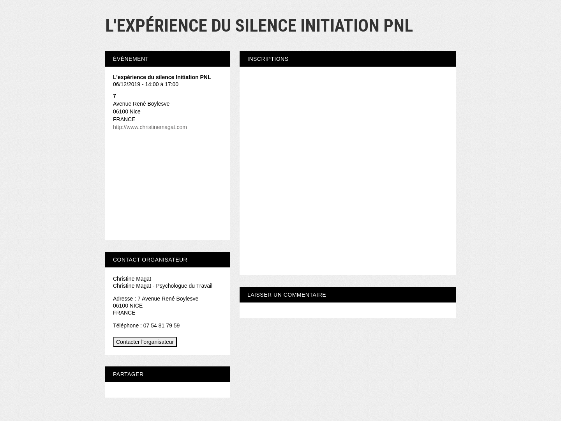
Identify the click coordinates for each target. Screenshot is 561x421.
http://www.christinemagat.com (150, 127)
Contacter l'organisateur (145, 342)
